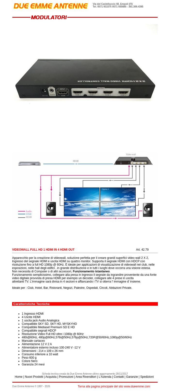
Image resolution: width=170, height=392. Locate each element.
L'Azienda (105, 376)
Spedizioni (147, 376)
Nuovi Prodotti (34, 376)
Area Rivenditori (86, 376)
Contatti (119, 376)
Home (19, 376)
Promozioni (66, 376)
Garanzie (132, 376)
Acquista (50, 376)
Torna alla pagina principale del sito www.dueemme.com (114, 386)
